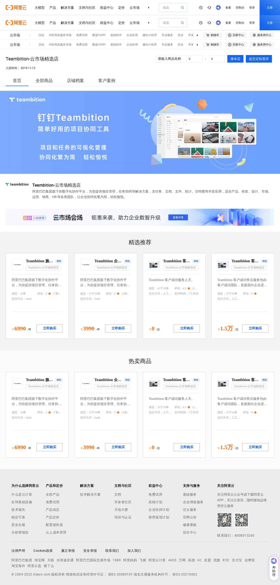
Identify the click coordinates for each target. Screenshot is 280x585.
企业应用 (132, 35)
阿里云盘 (34, 566)
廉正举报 (68, 551)
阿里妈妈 (130, 560)
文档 (117, 494)
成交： (16, 293)
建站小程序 (150, 35)
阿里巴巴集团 (21, 560)
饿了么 (49, 566)
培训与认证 (123, 517)
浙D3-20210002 (184, 574)
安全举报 (90, 551)
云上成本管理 (56, 532)
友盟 (207, 560)
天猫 (50, 560)
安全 (180, 35)
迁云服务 (190, 509)
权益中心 (106, 7)
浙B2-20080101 (120, 574)
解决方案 (67, 7)
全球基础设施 (21, 502)
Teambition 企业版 (108, 261)
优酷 (216, 560)
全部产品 (53, 494)
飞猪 (142, 560)
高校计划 (155, 502)
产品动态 (53, 509)
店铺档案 (75, 80)
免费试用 (82, 35)
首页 (17, 80)
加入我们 (134, 551)
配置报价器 (54, 525)
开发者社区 (123, 502)
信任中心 (190, 532)
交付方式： (19, 298)
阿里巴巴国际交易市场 (93, 560)
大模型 (40, 7)
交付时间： (181, 293)
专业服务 (167, 35)
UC (199, 560)
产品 (52, 7)
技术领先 (18, 509)
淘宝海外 (18, 566)
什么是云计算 (21, 494)
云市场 (135, 7)
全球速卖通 (65, 560)
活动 (41, 35)
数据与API (98, 35)
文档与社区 (87, 7)
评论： (41, 293)
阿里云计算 (157, 560)
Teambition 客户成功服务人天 (177, 261)
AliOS (172, 560)
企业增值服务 (193, 502)
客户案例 (106, 80)
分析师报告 (20, 532)
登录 (252, 7)
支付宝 (237, 560)
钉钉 (226, 560)
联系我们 (112, 551)
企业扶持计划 (159, 509)
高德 (191, 560)
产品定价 (53, 517)
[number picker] (196, 58)
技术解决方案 (90, 494)
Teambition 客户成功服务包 (246, 261)
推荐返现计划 (159, 517)
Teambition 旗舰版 (40, 261)
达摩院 (250, 560)
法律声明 (18, 551)
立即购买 (49, 328)
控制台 (240, 7)
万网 (182, 560)
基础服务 (190, 494)
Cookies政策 (43, 551)
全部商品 (44, 80)
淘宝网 (39, 560)
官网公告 (190, 517)
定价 (121, 7)
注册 (270, 7)
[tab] (17, 80)
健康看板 (190, 525)
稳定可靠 (18, 517)
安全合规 (18, 525)
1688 (117, 560)
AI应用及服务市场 (60, 35)
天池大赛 (121, 509)
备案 (228, 7)
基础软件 (116, 35)
